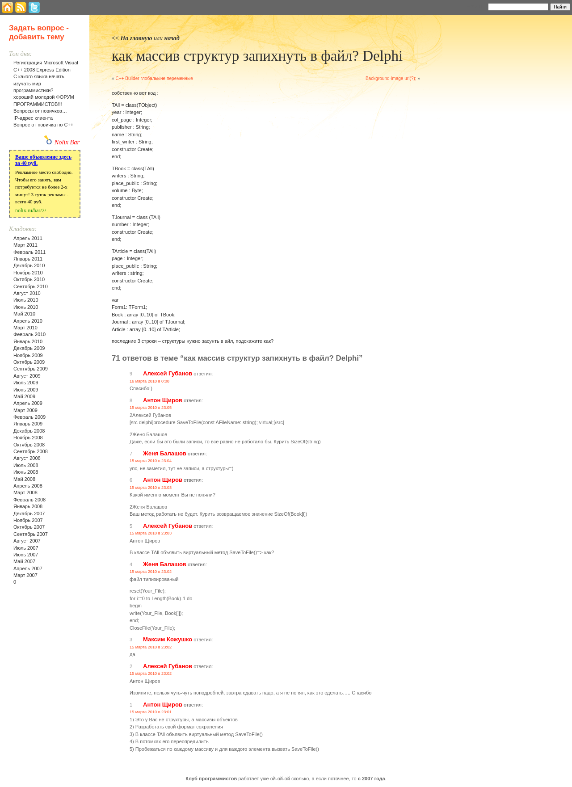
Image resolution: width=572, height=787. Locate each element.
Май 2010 (24, 313)
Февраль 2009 (29, 417)
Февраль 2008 (29, 499)
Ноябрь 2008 (28, 437)
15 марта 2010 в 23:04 (151, 461)
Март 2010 (25, 327)
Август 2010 (27, 293)
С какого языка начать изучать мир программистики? (38, 83)
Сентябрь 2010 (30, 286)
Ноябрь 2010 (28, 272)
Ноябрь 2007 (28, 520)
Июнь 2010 (25, 307)
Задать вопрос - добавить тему (39, 32)
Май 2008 (24, 479)
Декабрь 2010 (29, 265)
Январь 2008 (27, 506)
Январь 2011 (27, 258)
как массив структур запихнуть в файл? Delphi (257, 56)
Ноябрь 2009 (28, 355)
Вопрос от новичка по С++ (43, 124)
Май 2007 (24, 561)
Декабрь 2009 (29, 348)
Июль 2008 (25, 465)
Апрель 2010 (27, 321)
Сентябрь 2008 (30, 451)
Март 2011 (25, 245)
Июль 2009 (25, 382)
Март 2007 (25, 575)
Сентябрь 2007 (30, 534)
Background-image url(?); (391, 78)
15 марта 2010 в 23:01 (151, 712)
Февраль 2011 (29, 252)
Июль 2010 (25, 300)
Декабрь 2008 (29, 430)
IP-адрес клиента (33, 118)
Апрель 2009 (27, 403)
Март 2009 (25, 410)
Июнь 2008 (25, 472)
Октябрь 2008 (29, 444)
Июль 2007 (25, 548)
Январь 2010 (27, 341)
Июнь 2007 (25, 554)
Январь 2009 (27, 423)
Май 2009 (24, 396)
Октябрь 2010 (29, 279)
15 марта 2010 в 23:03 (151, 487)
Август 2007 (27, 540)
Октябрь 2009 (29, 362)
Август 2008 (27, 458)
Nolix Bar (67, 142)
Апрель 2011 (27, 238)
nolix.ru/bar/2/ (30, 210)
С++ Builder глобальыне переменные (154, 78)
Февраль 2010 (29, 334)
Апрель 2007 (27, 568)
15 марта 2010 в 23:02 (151, 571)
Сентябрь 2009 (30, 368)
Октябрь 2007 (29, 527)
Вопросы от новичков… (40, 111)
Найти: (476, 6)
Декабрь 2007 (29, 513)
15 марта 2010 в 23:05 (151, 407)
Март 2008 (25, 492)
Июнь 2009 (25, 389)
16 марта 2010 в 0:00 (149, 381)
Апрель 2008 (27, 485)
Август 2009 (27, 376)
